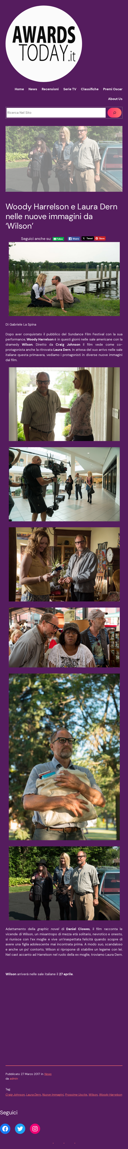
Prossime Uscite (76, 1095)
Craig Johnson (15, 1095)
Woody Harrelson (110, 1095)
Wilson (93, 1095)
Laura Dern (33, 1095)
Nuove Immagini (53, 1095)
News (48, 1074)
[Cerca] (114, 112)
